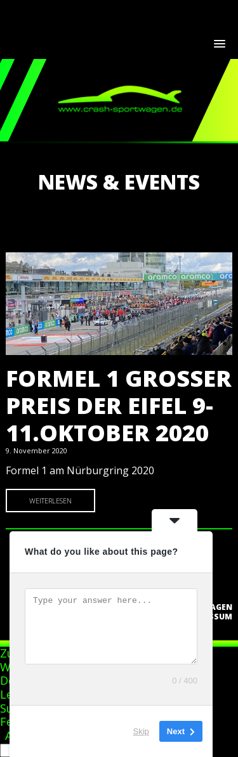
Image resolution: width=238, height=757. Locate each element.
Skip (141, 731)
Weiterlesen (50, 500)
